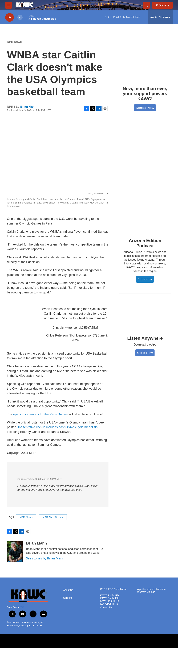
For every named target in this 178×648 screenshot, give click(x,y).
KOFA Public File (109, 604)
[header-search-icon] (146, 5)
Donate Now (145, 108)
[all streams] (160, 17)
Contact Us (106, 607)
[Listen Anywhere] (145, 312)
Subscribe (145, 279)
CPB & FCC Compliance (113, 589)
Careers (67, 598)
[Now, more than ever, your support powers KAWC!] (145, 61)
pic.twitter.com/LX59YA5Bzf (79, 327)
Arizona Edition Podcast (145, 243)
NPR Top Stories (53, 517)
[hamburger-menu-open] (8, 5)
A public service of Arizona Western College (151, 590)
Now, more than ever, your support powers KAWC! (145, 94)
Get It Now (145, 353)
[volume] (20, 17)
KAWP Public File (109, 598)
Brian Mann (28, 106)
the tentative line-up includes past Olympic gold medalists (58, 427)
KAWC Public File (109, 595)
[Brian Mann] (15, 551)
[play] (9, 17)
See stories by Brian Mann (45, 558)
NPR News (14, 41)
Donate (164, 5)
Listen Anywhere (145, 338)
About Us (68, 590)
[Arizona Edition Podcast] (145, 207)
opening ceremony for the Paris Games (40, 414)
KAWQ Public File (109, 601)
